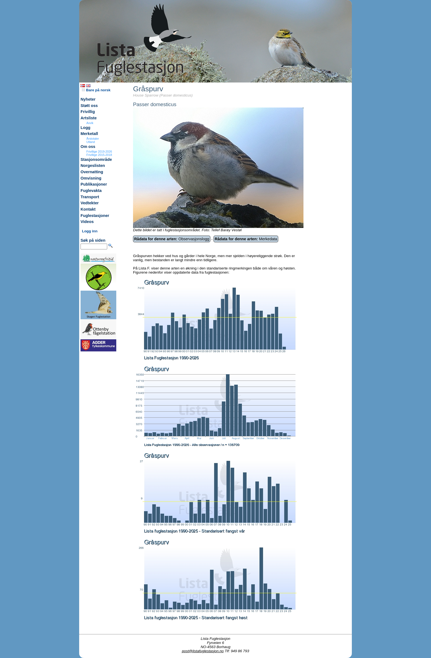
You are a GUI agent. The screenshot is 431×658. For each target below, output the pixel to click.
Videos (87, 221)
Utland (90, 142)
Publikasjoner (94, 184)
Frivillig (88, 111)
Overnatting (92, 172)
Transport (90, 197)
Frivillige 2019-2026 (99, 151)
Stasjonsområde (96, 159)
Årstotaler (92, 138)
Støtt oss (89, 105)
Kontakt (88, 209)
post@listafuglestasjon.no (203, 651)
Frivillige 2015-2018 (99, 154)
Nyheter (88, 99)
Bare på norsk (96, 90)
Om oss (88, 146)
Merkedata (246, 239)
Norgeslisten (93, 165)
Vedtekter (90, 203)
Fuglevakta (91, 190)
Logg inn (89, 231)
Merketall (89, 133)
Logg (85, 127)
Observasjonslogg (171, 239)
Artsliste (89, 118)
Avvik (89, 123)
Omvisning (91, 178)
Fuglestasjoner (95, 215)
